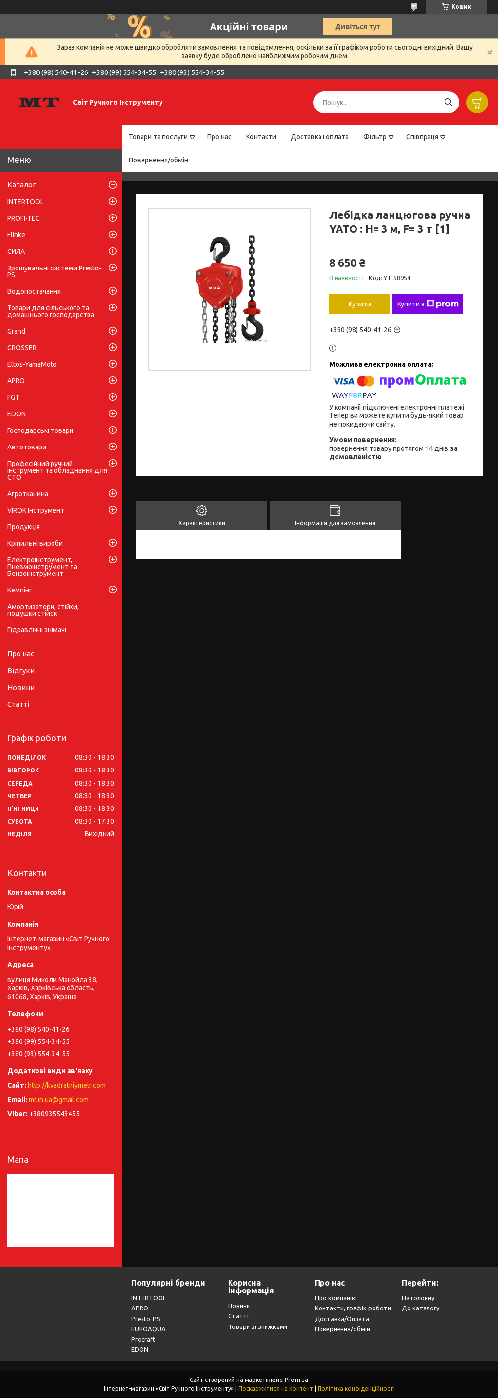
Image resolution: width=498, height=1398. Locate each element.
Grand (16, 331)
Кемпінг (19, 590)
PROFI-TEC (23, 218)
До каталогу (420, 1308)
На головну (418, 1297)
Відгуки (21, 670)
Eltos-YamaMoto (32, 364)
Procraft (143, 1339)
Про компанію (336, 1297)
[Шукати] (448, 102)
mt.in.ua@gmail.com (59, 1100)
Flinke (16, 235)
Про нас (219, 137)
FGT (13, 397)
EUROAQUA (148, 1329)
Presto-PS (145, 1318)
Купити (360, 304)
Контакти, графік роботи (353, 1308)
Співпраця (422, 137)
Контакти (261, 137)
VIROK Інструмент (35, 510)
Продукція (23, 527)
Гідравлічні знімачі (36, 630)
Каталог (21, 184)
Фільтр (375, 137)
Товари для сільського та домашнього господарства (50, 311)
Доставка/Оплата (342, 1318)
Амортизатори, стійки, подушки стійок (43, 610)
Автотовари (26, 447)
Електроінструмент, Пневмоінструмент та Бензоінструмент (42, 566)
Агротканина (27, 494)
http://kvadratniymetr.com (67, 1085)
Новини (21, 687)
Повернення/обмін (158, 160)
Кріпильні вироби (35, 543)
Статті (18, 704)
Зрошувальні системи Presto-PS (54, 271)
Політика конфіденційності (356, 1388)
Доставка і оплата (320, 137)
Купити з (428, 304)
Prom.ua (296, 1380)
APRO (16, 381)
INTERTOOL (25, 202)
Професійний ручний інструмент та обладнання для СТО (57, 470)
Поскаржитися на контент (275, 1388)
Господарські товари (40, 430)
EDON (16, 414)
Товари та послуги (158, 137)
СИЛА (16, 251)
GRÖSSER (21, 348)
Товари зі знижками (257, 1326)
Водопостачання (34, 291)
